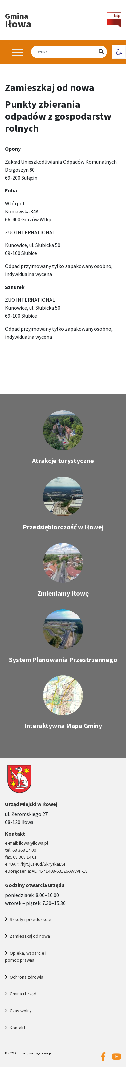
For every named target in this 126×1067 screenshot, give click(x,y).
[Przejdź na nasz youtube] (116, 1057)
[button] (118, 51)
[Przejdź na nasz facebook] (103, 1057)
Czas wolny (21, 1011)
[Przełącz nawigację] (17, 52)
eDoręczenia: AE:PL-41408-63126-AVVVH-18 (46, 871)
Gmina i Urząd (23, 994)
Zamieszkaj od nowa (30, 936)
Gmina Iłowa (24, 1053)
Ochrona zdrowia (26, 977)
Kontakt (17, 1028)
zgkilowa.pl (43, 1053)
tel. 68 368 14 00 (20, 850)
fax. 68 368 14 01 (21, 857)
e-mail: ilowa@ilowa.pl (26, 843)
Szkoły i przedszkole (30, 919)
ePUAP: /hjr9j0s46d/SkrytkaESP (36, 864)
